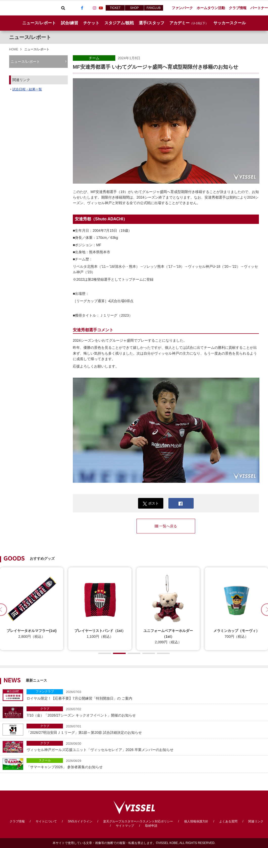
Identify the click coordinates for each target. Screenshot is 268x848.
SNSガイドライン (80, 821)
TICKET (115, 8)
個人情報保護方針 (196, 821)
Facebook (82, 8)
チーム (94, 58)
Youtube (101, 8)
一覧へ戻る (166, 526)
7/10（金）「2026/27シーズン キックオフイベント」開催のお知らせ (146, 711)
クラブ (44, 708)
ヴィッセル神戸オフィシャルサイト (28, 7)
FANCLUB (154, 8)
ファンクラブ (45, 691)
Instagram (95, 8)
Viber (69, 8)
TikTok (88, 8)
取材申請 (151, 825)
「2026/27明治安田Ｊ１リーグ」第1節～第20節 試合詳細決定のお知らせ (146, 729)
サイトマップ (125, 825)
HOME (13, 49)
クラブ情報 (17, 821)
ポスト (151, 503)
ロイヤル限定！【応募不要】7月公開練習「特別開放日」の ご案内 (146, 694)
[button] (104, 653)
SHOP (134, 8)
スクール (45, 760)
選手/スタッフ (151, 23)
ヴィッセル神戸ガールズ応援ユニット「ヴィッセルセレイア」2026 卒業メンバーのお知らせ (146, 746)
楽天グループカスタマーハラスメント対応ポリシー (138, 821)
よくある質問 (228, 821)
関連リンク (255, 821)
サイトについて (46, 821)
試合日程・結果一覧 (27, 89)
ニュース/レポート (39, 23)
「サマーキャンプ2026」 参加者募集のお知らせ (146, 763)
